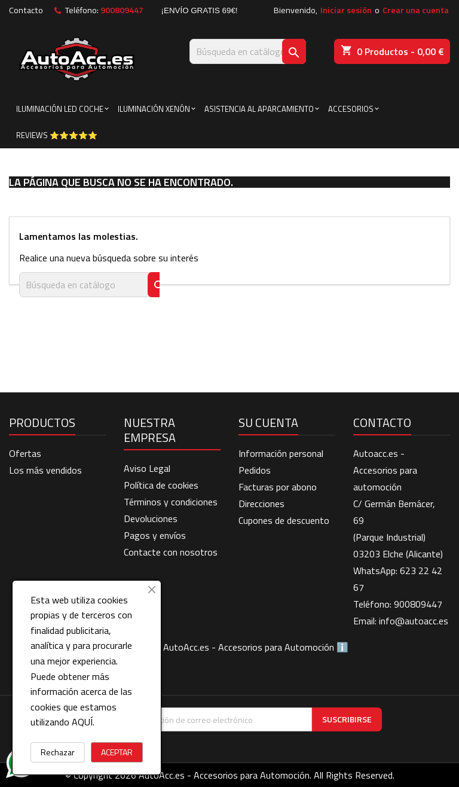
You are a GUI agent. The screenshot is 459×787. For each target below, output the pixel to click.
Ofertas (25, 453)
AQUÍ (82, 722)
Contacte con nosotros (171, 552)
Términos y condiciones (171, 502)
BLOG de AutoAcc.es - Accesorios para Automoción (230, 647)
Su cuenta (268, 422)
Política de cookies (161, 485)
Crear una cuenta (415, 10)
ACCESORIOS (351, 109)
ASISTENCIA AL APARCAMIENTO (259, 109)
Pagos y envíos (155, 535)
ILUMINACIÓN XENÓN (154, 109)
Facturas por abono (277, 487)
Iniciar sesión (346, 10)
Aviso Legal (147, 468)
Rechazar (58, 752)
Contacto (26, 10)
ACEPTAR (117, 752)
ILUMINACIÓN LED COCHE (59, 109)
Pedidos (254, 470)
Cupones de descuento (283, 520)
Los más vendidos (45, 470)
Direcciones (261, 503)
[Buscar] (247, 51)
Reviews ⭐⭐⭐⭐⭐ (56, 135)
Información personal (280, 453)
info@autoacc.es (413, 621)
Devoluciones (151, 518)
